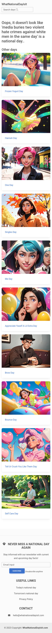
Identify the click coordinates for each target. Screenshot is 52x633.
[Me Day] (26, 262)
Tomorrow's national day (26, 593)
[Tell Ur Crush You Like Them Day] (26, 450)
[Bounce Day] (26, 403)
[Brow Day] (26, 356)
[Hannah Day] (26, 121)
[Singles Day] (26, 215)
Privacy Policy (26, 599)
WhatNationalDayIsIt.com (35, 627)
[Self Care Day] (26, 497)
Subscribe (17, 571)
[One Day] (26, 168)
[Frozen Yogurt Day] (26, 74)
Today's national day (26, 587)
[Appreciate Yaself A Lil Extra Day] (26, 309)
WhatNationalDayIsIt (14, 4)
